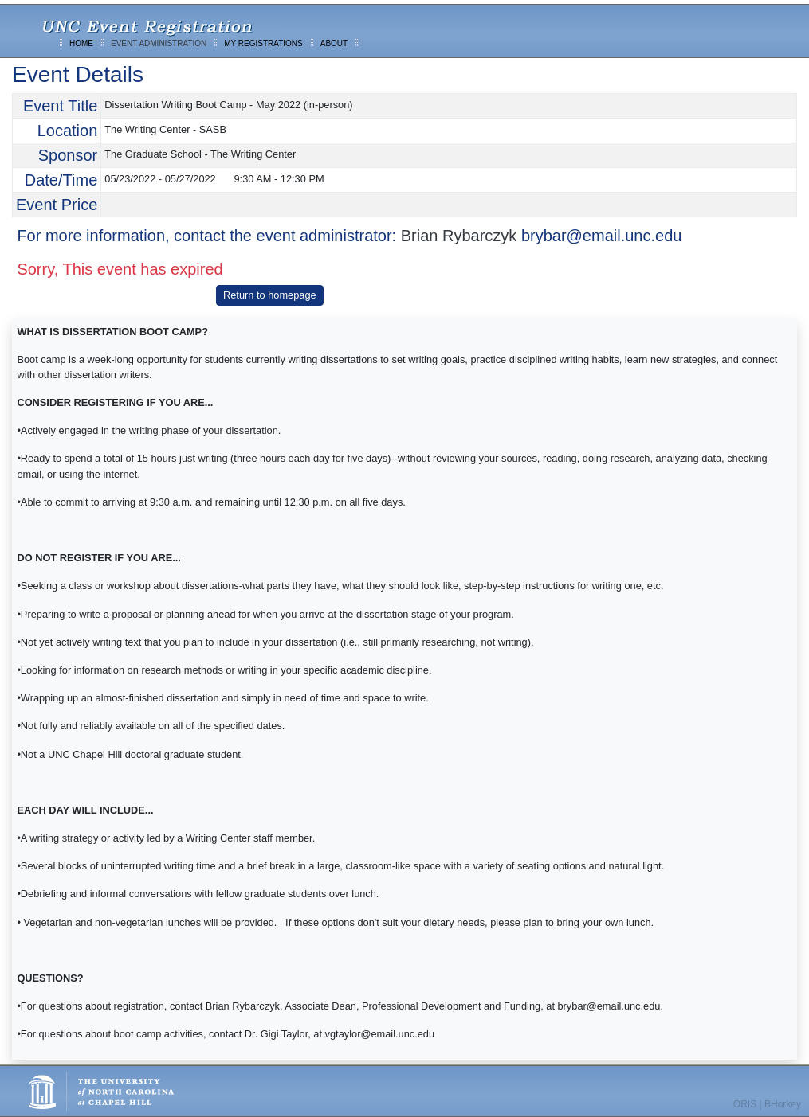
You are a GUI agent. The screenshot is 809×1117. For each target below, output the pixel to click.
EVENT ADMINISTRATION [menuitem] (158, 43)
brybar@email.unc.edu (601, 235)
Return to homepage (269, 295)
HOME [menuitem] (81, 43)
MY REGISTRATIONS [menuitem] (263, 43)
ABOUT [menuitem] (334, 43)
